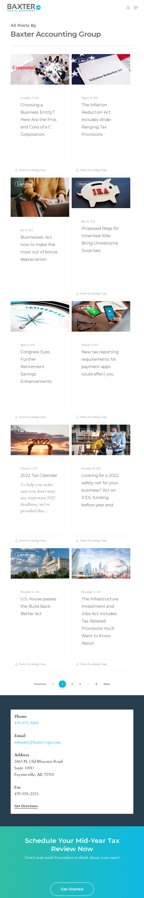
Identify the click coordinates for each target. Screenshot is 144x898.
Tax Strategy (29, 432)
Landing (25, 60)
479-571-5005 (26, 723)
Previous (40, 684)
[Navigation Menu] (136, 8)
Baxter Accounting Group (30, 170)
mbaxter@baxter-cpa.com (37, 742)
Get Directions (26, 806)
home (84, 185)
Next (107, 684)
